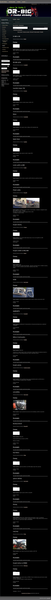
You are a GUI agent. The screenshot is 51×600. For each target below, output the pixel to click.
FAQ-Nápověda (6, 38)
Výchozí (42, 4)
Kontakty (4, 36)
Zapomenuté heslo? (5, 70)
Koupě (18, 19)
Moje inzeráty (36, 31)
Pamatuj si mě (4, 66)
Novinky (4, 27)
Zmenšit (46, 4)
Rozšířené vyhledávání (17, 29)
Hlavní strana (5, 25)
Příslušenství (21, 25)
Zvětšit (38, 4)
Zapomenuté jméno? (5, 71)
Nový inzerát (20, 31)
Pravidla (41, 31)
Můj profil (32, 31)
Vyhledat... (5, 31)
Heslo (2, 62)
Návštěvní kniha (6, 47)
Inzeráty (14, 19)
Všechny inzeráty (26, 31)
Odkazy (4, 49)
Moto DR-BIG (15, 25)
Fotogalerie (12, 1)
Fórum (18, 1)
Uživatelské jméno (4, 59)
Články (4, 34)
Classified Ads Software (26, 593)
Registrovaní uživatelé (5, 41)
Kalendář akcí (5, 51)
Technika (4, 32)
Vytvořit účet (3, 72)
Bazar (23, 1)
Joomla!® (48, 598)
